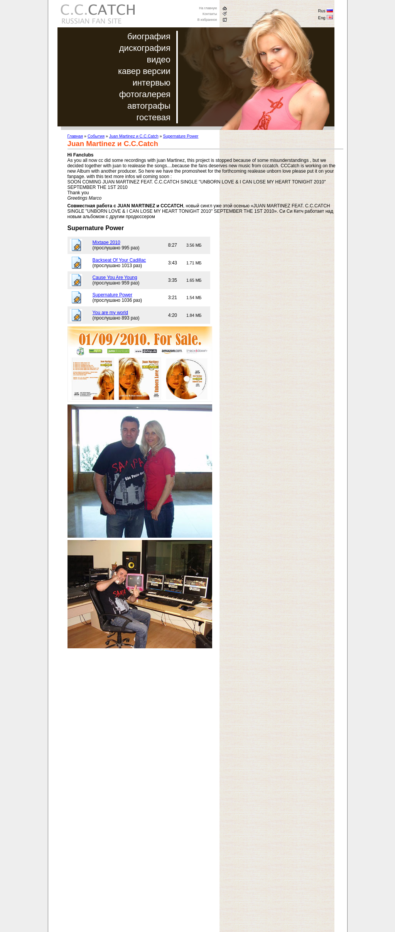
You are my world (110, 312)
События (96, 136)
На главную (208, 8)
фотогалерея (144, 94)
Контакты (210, 14)
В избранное (207, 20)
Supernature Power (181, 136)
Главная (75, 136)
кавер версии (144, 71)
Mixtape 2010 (106, 242)
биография (148, 36)
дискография (144, 48)
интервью (151, 82)
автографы (148, 106)
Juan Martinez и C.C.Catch (134, 136)
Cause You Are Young (115, 277)
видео (158, 59)
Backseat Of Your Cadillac (119, 260)
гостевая (153, 117)
